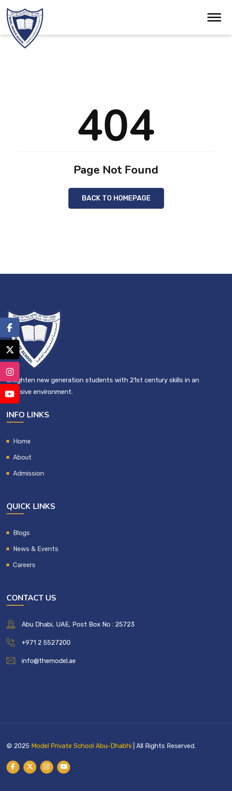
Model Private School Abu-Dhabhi (81, 746)
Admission (28, 473)
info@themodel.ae (49, 661)
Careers (24, 565)
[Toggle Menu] (214, 17)
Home (22, 441)
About (22, 457)
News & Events (35, 549)
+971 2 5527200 (46, 643)
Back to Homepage (116, 198)
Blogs (21, 533)
